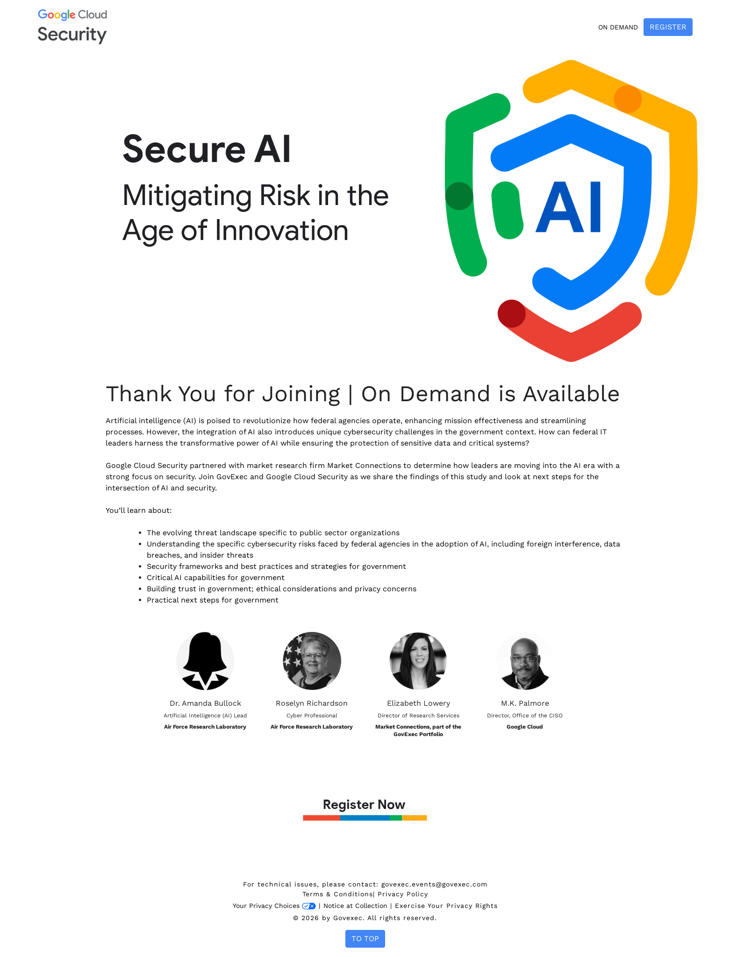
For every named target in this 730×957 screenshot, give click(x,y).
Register (668, 26)
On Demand (618, 27)
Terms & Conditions (337, 894)
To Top (365, 938)
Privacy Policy (403, 894)
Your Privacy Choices (274, 905)
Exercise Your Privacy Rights (446, 905)
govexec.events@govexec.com (434, 884)
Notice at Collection (355, 905)
